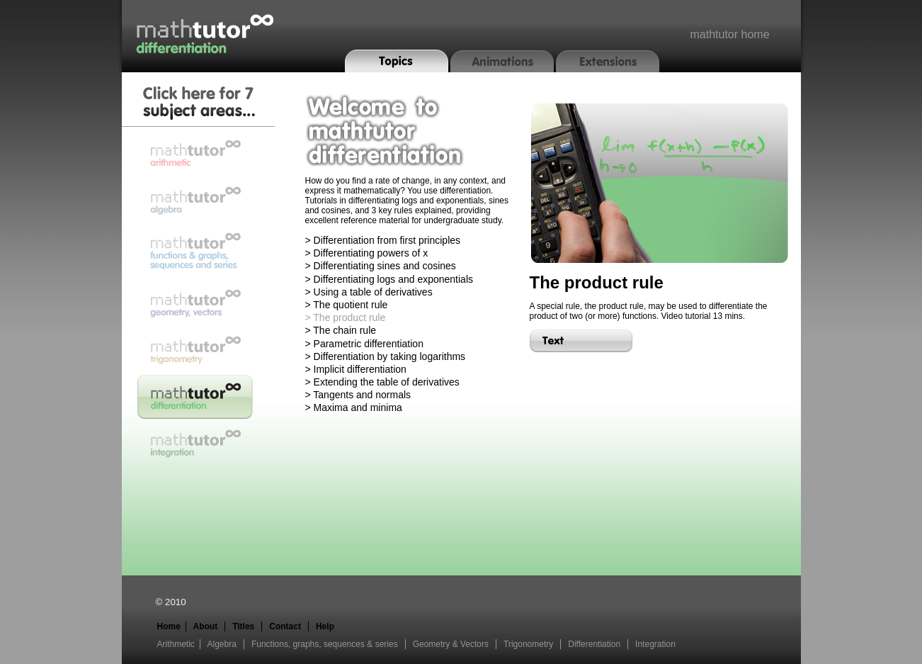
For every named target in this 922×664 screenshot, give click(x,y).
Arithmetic (176, 644)
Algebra (222, 644)
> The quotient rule (346, 304)
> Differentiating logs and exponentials (389, 279)
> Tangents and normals (358, 394)
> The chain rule (341, 330)
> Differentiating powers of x (366, 253)
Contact (285, 626)
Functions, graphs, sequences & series (324, 644)
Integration (655, 644)
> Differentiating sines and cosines (380, 265)
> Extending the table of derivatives (382, 382)
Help (325, 626)
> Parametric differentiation (364, 343)
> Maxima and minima (353, 407)
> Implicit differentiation (355, 369)
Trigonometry (528, 644)
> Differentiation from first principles (383, 240)
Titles (243, 626)
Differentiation (594, 644)
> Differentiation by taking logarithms (385, 356)
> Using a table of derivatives (369, 292)
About (205, 626)
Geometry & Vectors (451, 644)
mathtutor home (729, 34)
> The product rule (345, 317)
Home (169, 626)
